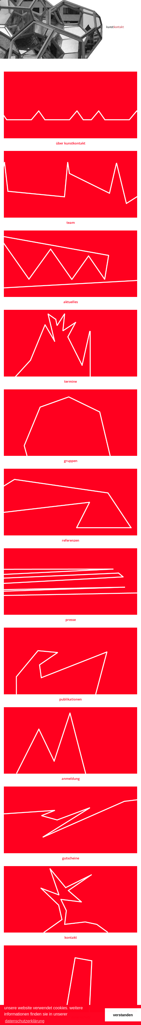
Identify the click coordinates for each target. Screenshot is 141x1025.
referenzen (70, 540)
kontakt (70, 937)
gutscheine (70, 858)
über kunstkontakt (70, 143)
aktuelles (70, 302)
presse (70, 619)
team (71, 222)
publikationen (70, 699)
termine (70, 381)
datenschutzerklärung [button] (24, 1021)
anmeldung (71, 778)
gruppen (70, 460)
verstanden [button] (123, 1015)
